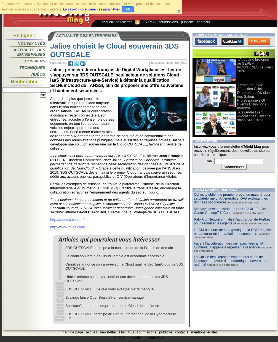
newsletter (124, 22)
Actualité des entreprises (29, 52)
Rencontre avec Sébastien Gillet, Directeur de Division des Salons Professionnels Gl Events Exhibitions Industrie (253, 96)
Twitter (232, 41)
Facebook (206, 41)
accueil (107, 22)
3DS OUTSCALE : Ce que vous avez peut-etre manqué (109, 289)
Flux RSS (145, 22)
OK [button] (127, 9)
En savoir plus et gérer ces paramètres (91, 9)
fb (70, 63)
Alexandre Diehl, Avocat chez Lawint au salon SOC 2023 (254, 116)
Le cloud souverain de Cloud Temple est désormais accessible (114, 256)
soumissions (168, 22)
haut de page (73, 332)
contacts (203, 22)
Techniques (32, 67)
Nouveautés (31, 43)
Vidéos (37, 74)
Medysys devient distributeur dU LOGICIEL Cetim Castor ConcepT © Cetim (231, 211)
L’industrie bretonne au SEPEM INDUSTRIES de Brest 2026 (255, 65)
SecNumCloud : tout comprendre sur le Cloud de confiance (112, 306)
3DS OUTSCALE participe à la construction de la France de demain (119, 248)
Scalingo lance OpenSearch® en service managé (104, 297)
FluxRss (259, 41)
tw (76, 63)
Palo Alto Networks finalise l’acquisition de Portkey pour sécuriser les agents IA (232, 221)
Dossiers (35, 61)
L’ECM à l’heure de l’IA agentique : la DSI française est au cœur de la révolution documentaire (233, 232)
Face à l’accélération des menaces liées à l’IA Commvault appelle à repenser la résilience (228, 245)
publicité (187, 22)
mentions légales (204, 332)
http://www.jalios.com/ (67, 227)
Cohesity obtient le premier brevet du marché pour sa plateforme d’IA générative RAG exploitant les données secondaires (232, 198)
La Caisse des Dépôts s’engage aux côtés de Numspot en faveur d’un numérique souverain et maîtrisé (230, 261)
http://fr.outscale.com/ (67, 220)
